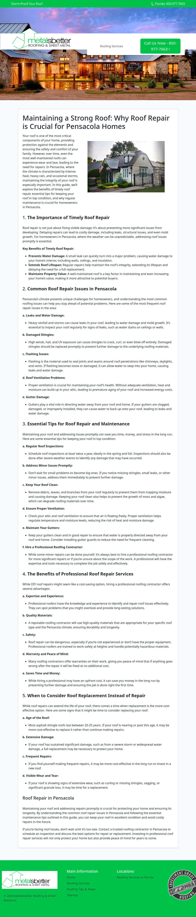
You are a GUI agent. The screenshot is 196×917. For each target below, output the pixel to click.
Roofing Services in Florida (135, 877)
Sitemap (72, 895)
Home (71, 877)
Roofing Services (111, 46)
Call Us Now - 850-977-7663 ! (160, 45)
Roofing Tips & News (81, 889)
